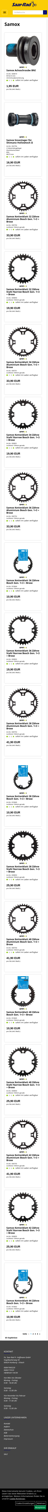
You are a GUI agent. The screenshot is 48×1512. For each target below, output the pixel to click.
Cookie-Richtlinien (17, 1498)
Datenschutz (9, 1429)
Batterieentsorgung (11, 1436)
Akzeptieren (40, 1507)
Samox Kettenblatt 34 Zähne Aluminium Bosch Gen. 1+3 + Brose (22, 365)
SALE (6, 1454)
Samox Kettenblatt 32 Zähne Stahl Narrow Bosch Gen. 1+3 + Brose (23, 292)
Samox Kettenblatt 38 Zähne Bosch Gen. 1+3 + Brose (22, 797)
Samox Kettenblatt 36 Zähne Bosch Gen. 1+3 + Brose (22, 581)
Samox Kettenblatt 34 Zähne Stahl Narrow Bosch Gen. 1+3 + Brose (23, 437)
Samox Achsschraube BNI (21, 70)
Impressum (8, 1439)
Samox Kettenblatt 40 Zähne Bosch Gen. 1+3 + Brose (22, 1013)
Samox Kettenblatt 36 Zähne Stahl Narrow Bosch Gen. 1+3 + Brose (23, 653)
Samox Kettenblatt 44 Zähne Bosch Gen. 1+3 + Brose (22, 1302)
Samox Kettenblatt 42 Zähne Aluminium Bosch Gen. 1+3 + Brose (22, 1158)
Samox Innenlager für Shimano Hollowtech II (19, 141)
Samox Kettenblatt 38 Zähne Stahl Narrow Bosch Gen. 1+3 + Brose (23, 869)
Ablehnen (41, 1503)
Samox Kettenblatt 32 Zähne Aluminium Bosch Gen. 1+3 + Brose (22, 219)
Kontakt (7, 1423)
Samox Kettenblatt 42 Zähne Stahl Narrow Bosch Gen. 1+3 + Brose (23, 1230)
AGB (5, 1433)
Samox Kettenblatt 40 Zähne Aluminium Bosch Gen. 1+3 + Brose (22, 942)
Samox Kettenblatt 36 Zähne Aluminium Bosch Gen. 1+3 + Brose (22, 510)
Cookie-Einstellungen (25, 1503)
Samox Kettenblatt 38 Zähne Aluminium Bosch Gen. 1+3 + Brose (22, 726)
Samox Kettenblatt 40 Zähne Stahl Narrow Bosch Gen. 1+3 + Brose (23, 1085)
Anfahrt (7, 1426)
